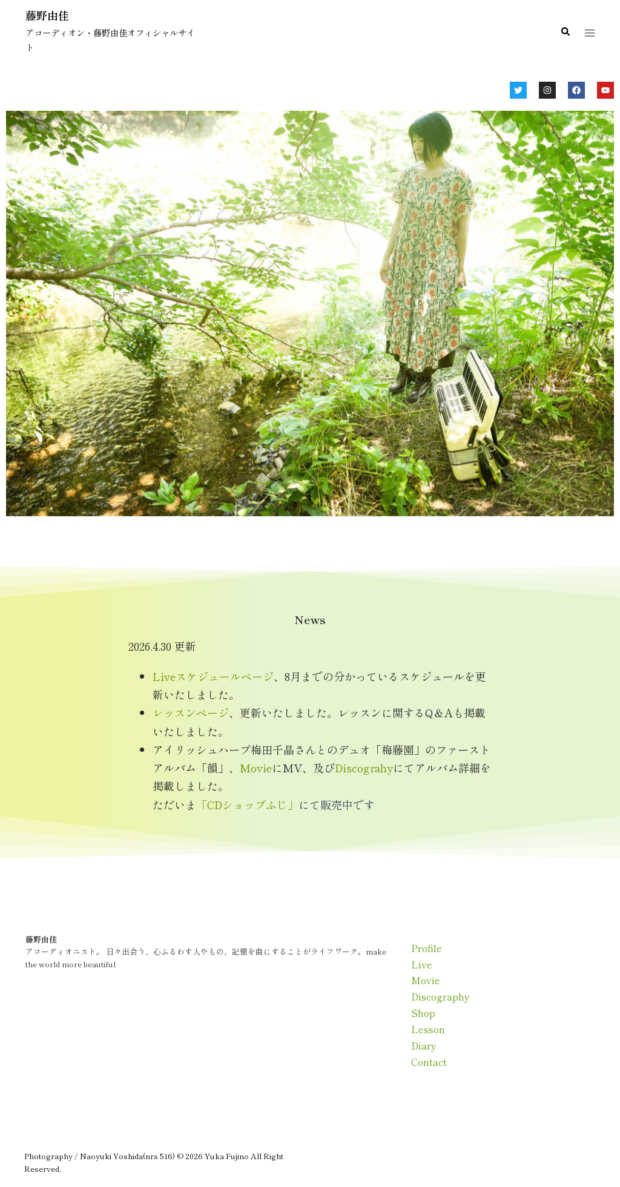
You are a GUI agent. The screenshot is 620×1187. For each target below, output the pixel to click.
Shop (423, 1012)
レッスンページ (191, 712)
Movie (256, 767)
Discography (440, 996)
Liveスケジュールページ (213, 676)
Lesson (428, 1029)
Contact (429, 1061)
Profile (426, 948)
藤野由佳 (47, 15)
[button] (565, 32)
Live (421, 964)
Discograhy (364, 767)
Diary (424, 1045)
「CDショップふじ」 (247, 804)
